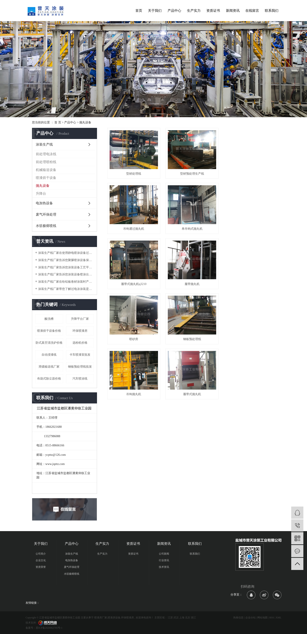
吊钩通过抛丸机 (248, 173)
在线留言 (252, 10)
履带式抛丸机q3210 (191, 227)
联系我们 (271, 10)
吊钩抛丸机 (248, 282)
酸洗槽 (49, 318)
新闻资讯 (233, 10)
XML (278, 617)
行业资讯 (164, 560)
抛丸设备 (85, 122)
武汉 (176, 617)
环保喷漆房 (79, 330)
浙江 (193, 617)
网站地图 (262, 617)
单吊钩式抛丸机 (133, 227)
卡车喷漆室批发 (80, 354)
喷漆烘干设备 (46, 178)
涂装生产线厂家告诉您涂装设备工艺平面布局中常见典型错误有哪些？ (66, 267)
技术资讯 (164, 566)
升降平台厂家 (80, 318)
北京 (187, 617)
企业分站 (250, 617)
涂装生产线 (44, 144)
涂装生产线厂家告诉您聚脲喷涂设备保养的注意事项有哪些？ (66, 260)
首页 (138, 10)
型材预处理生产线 (191, 173)
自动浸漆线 (49, 354)
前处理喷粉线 (46, 162)
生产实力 (194, 10)
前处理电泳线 (46, 154)
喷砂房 (133, 282)
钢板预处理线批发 (80, 366)
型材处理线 (133, 173)
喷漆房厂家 (100, 617)
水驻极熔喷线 (46, 226)
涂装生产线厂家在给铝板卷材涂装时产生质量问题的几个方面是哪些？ (66, 281)
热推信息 (238, 617)
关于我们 (155, 10)
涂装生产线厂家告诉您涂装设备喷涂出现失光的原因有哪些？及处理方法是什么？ (66, 274)
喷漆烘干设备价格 (49, 330)
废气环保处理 (46, 214)
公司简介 (41, 553)
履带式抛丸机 (133, 337)
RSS (271, 617)
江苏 (170, 617)
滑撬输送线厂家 (49, 366)
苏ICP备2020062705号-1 (49, 627)
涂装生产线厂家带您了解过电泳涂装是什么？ (66, 289)
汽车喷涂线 (79, 378)
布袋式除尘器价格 (49, 378)
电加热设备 (44, 203)
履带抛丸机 (248, 227)
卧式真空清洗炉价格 (49, 342)
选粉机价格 (79, 342)
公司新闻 (164, 553)
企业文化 (41, 560)
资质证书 (213, 10)
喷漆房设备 (114, 617)
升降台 (41, 193)
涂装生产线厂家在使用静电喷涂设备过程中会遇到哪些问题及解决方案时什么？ (66, 252)
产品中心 (174, 10)
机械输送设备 (46, 170)
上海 (181, 617)
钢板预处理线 (191, 282)
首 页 (57, 122)
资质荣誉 (41, 566)
